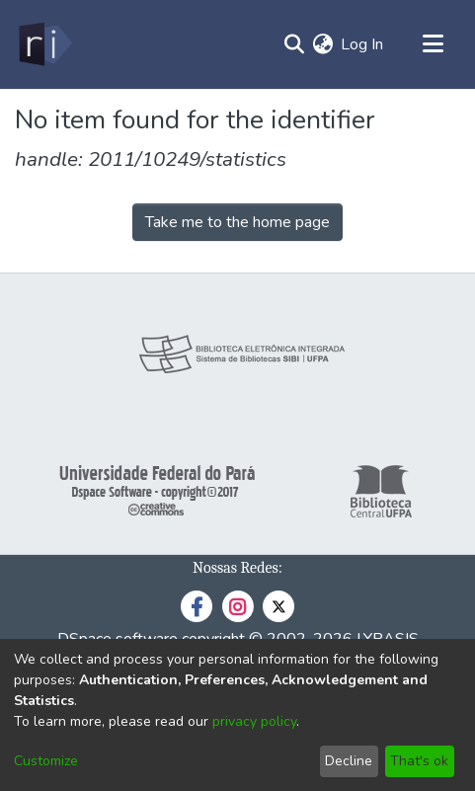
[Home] (44, 44)
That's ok (419, 760)
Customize (46, 760)
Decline (348, 760)
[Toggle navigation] (432, 44)
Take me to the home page (237, 222)
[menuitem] (322, 44)
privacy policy (254, 721)
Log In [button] (363, 44)
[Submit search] (293, 44)
